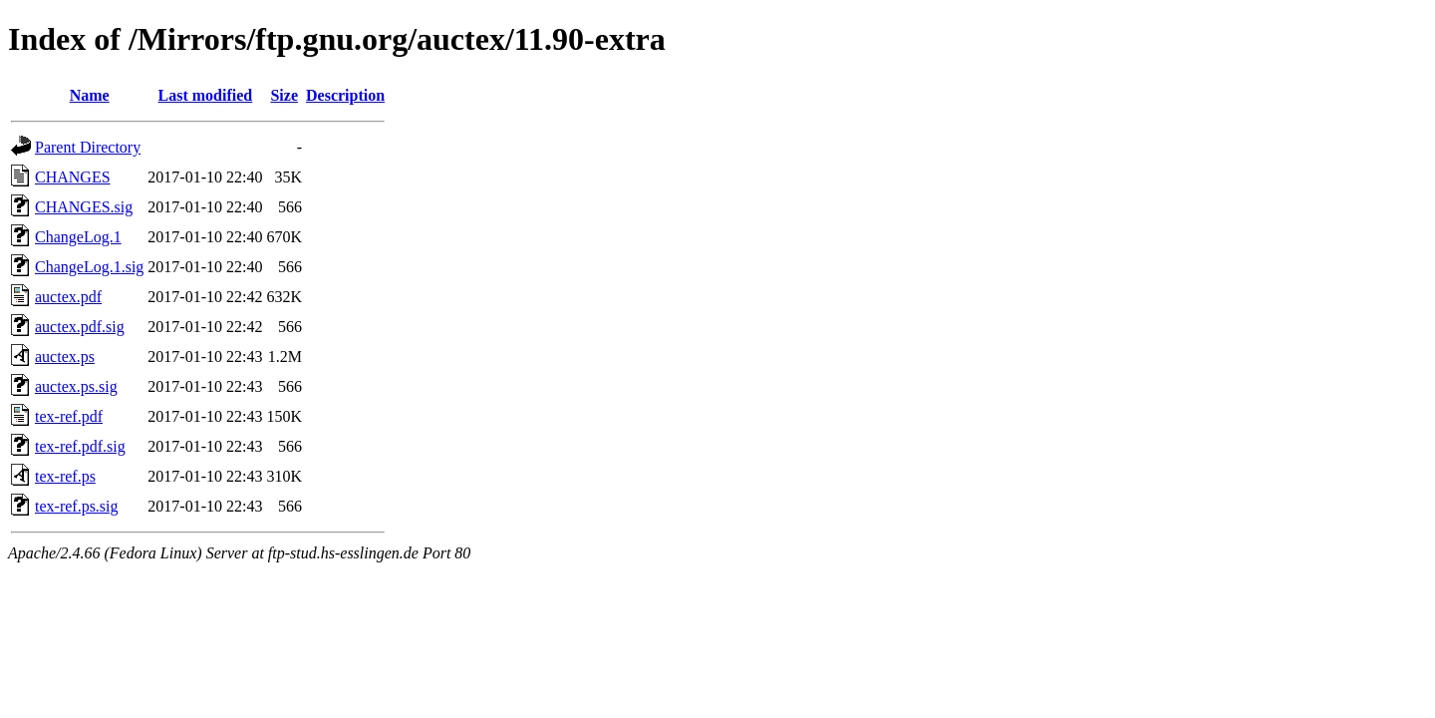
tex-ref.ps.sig (77, 506)
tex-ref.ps (65, 476)
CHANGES (73, 177)
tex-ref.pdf (69, 416)
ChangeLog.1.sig (89, 266)
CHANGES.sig (84, 206)
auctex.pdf (68, 296)
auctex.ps (65, 356)
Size (284, 95)
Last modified (205, 95)
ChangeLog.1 (78, 236)
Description (345, 95)
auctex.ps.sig (76, 386)
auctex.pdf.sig (80, 326)
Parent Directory (88, 147)
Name (90, 95)
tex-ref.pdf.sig (80, 446)
